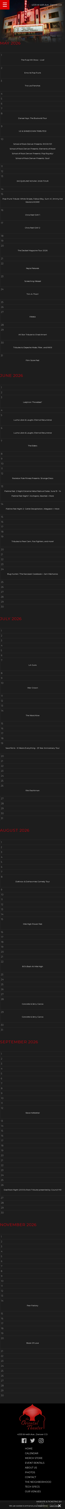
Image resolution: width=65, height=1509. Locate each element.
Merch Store (34, 1458)
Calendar (31, 1453)
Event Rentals (34, 1462)
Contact (30, 1477)
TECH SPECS (32, 1486)
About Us (31, 1467)
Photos (30, 1472)
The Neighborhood (38, 1482)
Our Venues (33, 1491)
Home (29, 1448)
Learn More (54, 1506)
